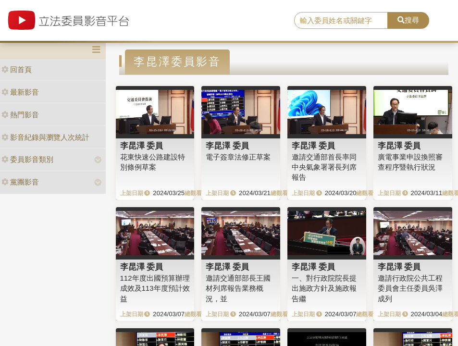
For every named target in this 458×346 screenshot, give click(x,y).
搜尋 (408, 20)
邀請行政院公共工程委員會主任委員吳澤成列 (410, 288)
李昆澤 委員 (141, 145)
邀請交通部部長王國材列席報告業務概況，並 (238, 288)
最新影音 (20, 92)
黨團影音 (20, 182)
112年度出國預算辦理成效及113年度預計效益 (155, 288)
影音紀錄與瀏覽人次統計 (45, 137)
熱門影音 (20, 115)
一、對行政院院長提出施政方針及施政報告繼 (324, 288)
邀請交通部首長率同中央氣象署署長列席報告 (324, 167)
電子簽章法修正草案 (238, 157)
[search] (341, 20)
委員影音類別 (27, 159)
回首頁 (16, 69)
